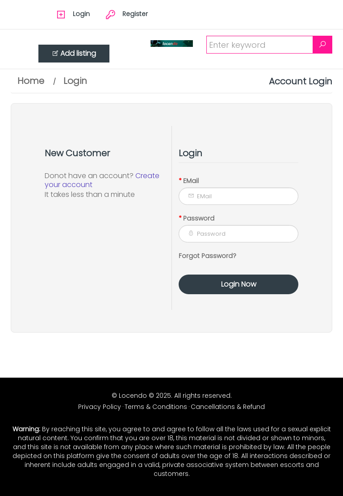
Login (75, 81)
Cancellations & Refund (228, 406)
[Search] (322, 45)
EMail (191, 180)
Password (198, 218)
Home (30, 81)
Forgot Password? (207, 255)
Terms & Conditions (156, 406)
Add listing (74, 53)
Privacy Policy (99, 406)
